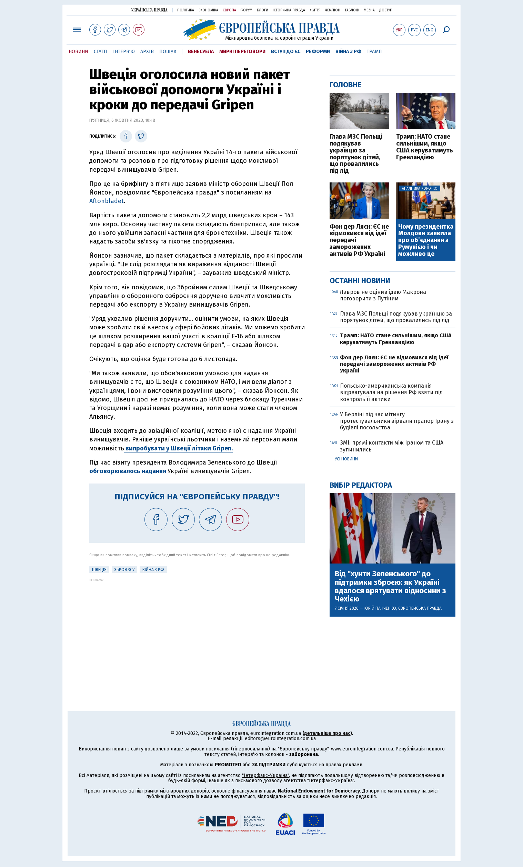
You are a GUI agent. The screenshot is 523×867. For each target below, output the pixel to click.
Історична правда (289, 10)
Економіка (208, 10)
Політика (185, 10)
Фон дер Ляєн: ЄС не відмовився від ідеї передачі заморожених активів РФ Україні (359, 240)
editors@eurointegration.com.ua (280, 738)
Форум (246, 10)
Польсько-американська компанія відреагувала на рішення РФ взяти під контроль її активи (391, 392)
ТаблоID (352, 10)
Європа (229, 10)
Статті (101, 51)
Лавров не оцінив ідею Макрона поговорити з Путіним (383, 295)
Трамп (374, 51)
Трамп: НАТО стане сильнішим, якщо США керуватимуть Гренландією (424, 147)
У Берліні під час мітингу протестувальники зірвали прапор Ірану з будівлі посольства (397, 421)
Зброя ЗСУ (124, 569)
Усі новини (346, 459)
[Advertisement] (197, 630)
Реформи (318, 51)
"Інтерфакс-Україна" (265, 775)
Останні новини (360, 280)
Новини (78, 51)
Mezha (369, 10)
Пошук (168, 51)
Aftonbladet (106, 201)
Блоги (262, 10)
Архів (147, 51)
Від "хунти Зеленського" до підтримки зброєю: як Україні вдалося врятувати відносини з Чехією (390, 586)
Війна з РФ (348, 51)
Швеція (99, 569)
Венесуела (201, 51)
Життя (315, 10)
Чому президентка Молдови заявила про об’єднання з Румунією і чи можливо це (425, 240)
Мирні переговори (242, 51)
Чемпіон (332, 10)
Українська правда (149, 9)
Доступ (385, 10)
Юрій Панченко (380, 608)
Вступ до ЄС (285, 51)
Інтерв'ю (124, 51)
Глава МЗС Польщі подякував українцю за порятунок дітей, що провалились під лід (356, 154)
